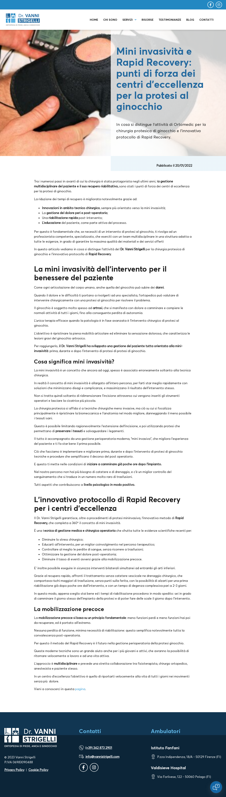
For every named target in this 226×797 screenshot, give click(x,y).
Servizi (129, 19)
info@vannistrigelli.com (102, 757)
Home (94, 19)
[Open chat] (216, 787)
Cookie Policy (38, 770)
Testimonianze (170, 19)
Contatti (206, 19)
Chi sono (110, 19)
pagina (80, 689)
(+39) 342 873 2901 (98, 748)
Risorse (147, 19)
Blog (190, 19)
